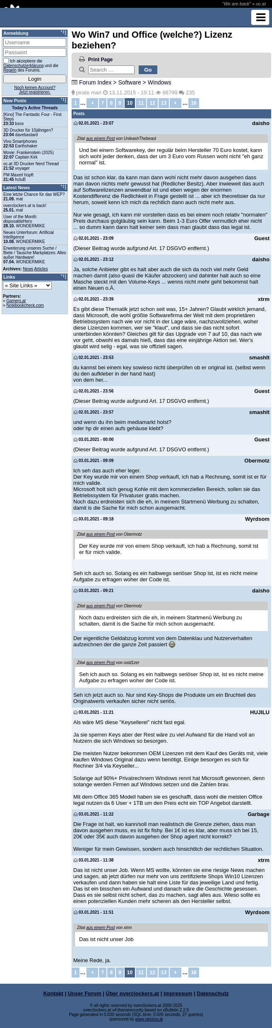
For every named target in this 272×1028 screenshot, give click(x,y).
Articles (41, 269)
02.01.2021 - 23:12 (93, 259)
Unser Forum (84, 993)
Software (129, 82)
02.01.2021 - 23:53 (93, 357)
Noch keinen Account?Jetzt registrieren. (34, 89)
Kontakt (53, 993)
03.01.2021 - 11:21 (93, 712)
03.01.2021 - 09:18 (93, 519)
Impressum (178, 993)
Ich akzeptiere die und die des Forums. (30, 65)
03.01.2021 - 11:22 (93, 814)
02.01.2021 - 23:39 (93, 299)
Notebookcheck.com (25, 305)
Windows (159, 82)
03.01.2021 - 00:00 (93, 439)
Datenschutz (213, 993)
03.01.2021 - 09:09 (93, 460)
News (28, 269)
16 (193, 103)
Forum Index (95, 82)
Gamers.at (16, 301)
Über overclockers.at (132, 993)
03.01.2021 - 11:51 (93, 912)
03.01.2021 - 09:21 (93, 590)
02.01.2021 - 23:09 (93, 238)
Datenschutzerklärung (23, 65)
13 (163, 103)
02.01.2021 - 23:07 (93, 123)
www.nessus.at (149, 1019)
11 (141, 103)
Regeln (10, 70)
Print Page (100, 60)
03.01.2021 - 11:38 (93, 860)
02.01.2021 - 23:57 (93, 412)
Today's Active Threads (35, 108)
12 (152, 103)
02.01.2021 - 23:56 (93, 391)
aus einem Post (100, 138)
